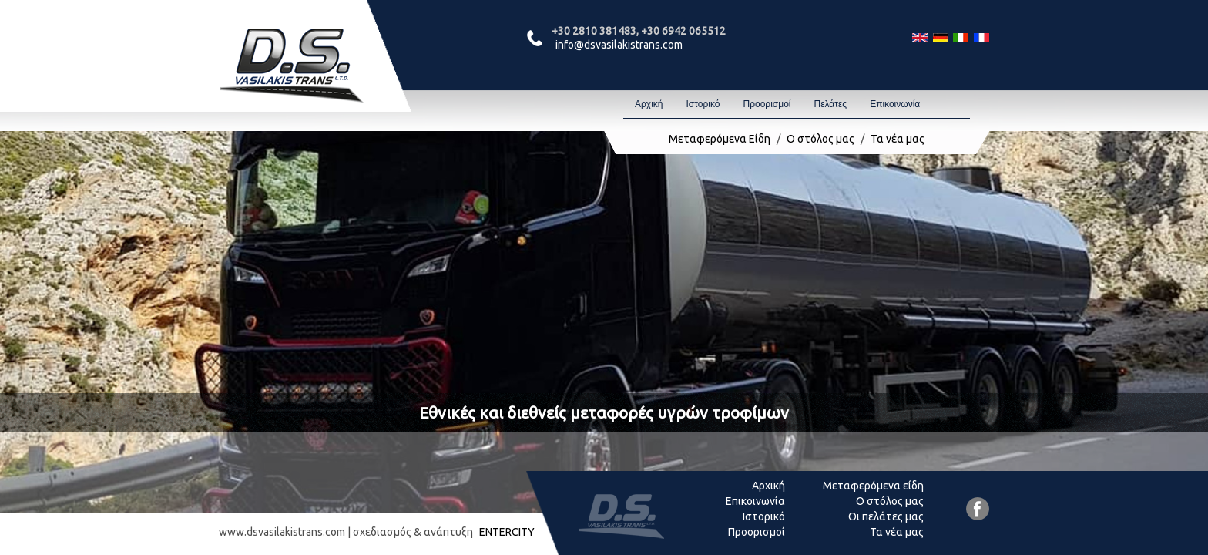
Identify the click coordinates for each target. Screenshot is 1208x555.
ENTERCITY (507, 532)
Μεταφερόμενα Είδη (719, 139)
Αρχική (649, 104)
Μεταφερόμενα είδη (873, 485)
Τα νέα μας (897, 139)
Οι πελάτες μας (886, 516)
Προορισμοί (766, 104)
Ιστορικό (703, 104)
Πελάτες (830, 104)
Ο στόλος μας (820, 139)
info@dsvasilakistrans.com (619, 45)
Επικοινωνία (895, 104)
